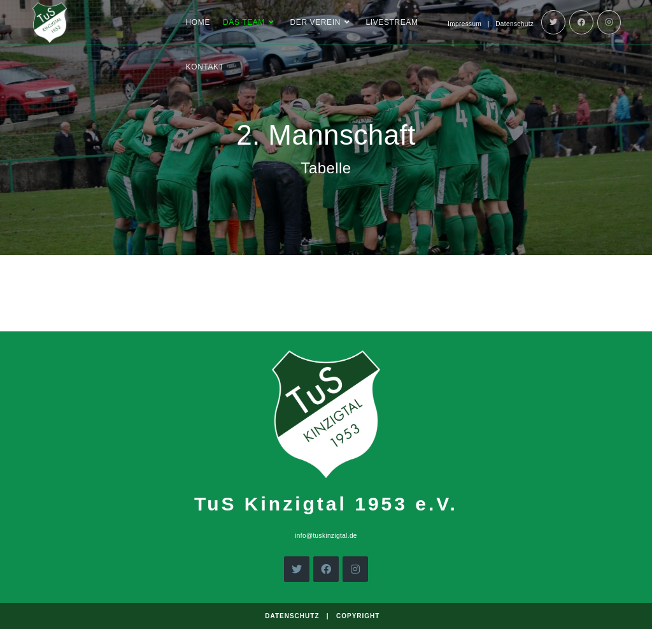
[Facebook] (581, 22)
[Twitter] (553, 22)
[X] (296, 569)
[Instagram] (609, 22)
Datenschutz (514, 23)
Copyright (357, 615)
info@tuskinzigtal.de (326, 535)
